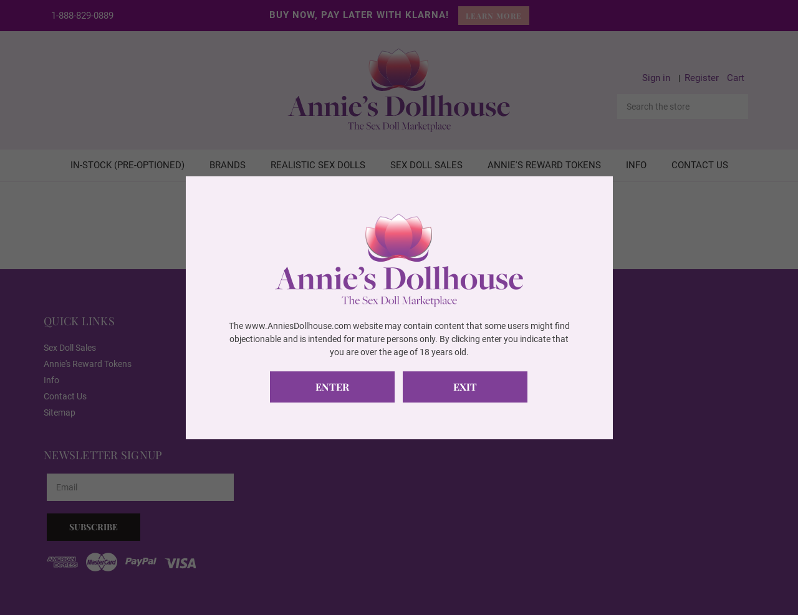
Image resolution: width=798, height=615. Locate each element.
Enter (332, 386)
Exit (465, 386)
